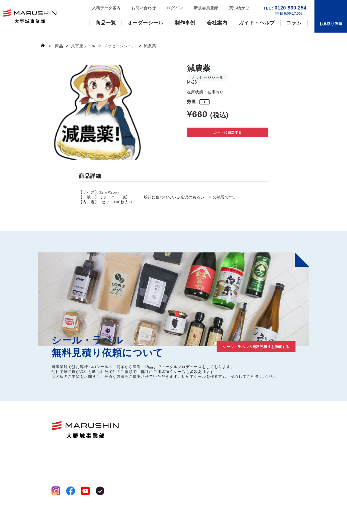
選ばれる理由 (199, 426)
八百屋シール (158, 439)
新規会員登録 (206, 8)
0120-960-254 (285, 10)
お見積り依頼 (330, 24)
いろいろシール (160, 432)
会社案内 (217, 22)
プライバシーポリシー (70, 510)
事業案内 (195, 432)
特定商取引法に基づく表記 (74, 516)
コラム (294, 22)
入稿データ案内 (106, 8)
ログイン (175, 8)
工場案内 (195, 439)
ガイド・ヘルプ (257, 22)
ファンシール (158, 426)
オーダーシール (145, 22)
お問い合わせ (143, 8)
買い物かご (239, 8)
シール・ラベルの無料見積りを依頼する (241, 346)
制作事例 (185, 22)
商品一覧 (105, 22)
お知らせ (279, 454)
